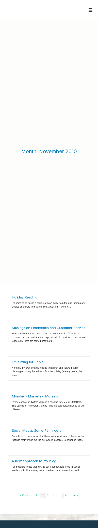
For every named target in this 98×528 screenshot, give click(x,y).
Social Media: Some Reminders (36, 369)
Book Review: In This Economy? (38, 504)
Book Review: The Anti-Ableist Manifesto (43, 515)
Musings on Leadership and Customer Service (48, 266)
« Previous (25, 434)
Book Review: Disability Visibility (38, 510)
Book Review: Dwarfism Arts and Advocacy (44, 521)
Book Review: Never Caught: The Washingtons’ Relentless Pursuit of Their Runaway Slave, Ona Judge (47, 489)
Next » (74, 434)
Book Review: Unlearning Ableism (39, 480)
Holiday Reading (24, 236)
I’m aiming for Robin (27, 301)
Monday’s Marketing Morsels (35, 335)
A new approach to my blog (34, 400)
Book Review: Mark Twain (34, 499)
